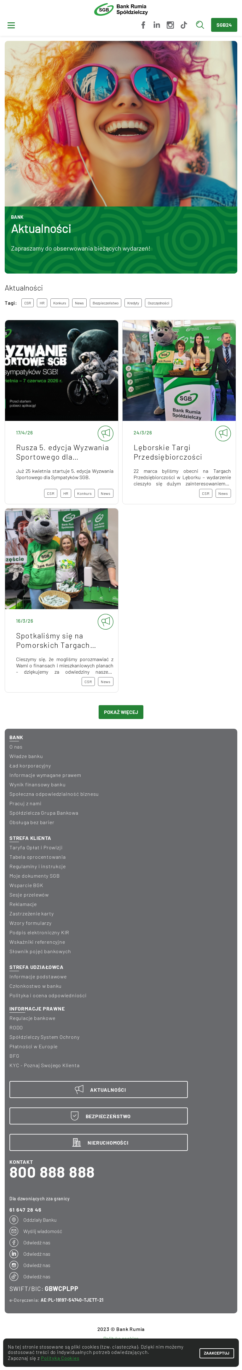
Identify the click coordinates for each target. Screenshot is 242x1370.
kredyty (133, 303)
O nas (16, 747)
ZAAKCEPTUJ (210, 1353)
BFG (14, 1056)
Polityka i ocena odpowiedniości (48, 995)
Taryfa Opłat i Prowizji (35, 847)
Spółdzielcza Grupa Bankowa (43, 813)
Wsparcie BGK (26, 885)
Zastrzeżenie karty (31, 913)
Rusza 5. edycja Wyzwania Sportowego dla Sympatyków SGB (61, 412)
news (79, 303)
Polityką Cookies (60, 1358)
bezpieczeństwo (105, 303)
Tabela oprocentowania (37, 857)
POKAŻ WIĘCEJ (121, 712)
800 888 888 (52, 1172)
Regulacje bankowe (32, 1018)
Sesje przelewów (29, 894)
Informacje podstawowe (38, 976)
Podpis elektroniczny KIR (39, 932)
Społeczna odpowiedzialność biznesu (54, 794)
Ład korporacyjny (30, 765)
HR (42, 303)
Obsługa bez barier (31, 822)
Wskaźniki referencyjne (37, 942)
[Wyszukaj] (201, 25)
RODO (16, 1027)
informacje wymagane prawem (45, 775)
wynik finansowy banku (37, 784)
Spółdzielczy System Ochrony (44, 1037)
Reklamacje (23, 904)
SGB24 (224, 25)
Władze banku (26, 756)
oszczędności (158, 303)
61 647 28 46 (25, 1210)
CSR (27, 303)
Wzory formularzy (30, 923)
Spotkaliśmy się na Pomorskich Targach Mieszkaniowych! (61, 600)
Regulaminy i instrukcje (37, 866)
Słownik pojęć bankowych (40, 951)
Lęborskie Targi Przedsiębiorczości (179, 412)
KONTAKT (21, 1162)
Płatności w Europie (33, 1046)
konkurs (59, 303)
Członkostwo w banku (35, 986)
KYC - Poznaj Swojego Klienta (44, 1065)
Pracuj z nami (25, 803)
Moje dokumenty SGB (34, 876)
